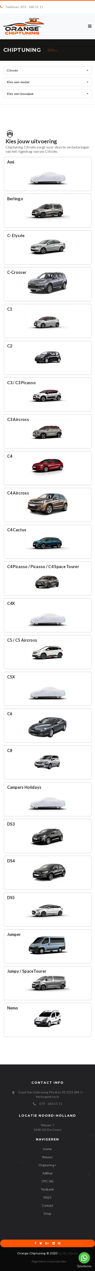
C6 (9, 713)
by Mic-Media (67, 1253)
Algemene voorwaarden (48, 1261)
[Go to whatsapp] (84, 1257)
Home (47, 1149)
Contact (47, 1205)
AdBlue (47, 1173)
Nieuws (47, 1157)
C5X (11, 676)
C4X (11, 603)
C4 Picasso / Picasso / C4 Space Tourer (43, 566)
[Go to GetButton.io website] (84, 1266)
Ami (10, 161)
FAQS (47, 1197)
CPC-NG (48, 1181)
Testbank (47, 1189)
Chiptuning (47, 1165)
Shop (47, 1213)
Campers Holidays (24, 787)
